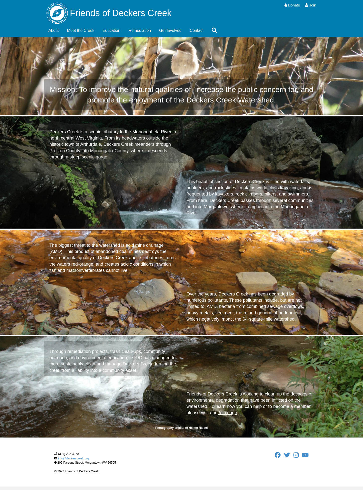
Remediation (139, 34)
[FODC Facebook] (279, 459)
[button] (215, 34)
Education (111, 34)
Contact (196, 34)
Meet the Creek (80, 34)
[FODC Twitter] (288, 459)
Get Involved (170, 34)
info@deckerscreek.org (73, 461)
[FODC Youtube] (305, 459)
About (53, 34)
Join (310, 5)
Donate (292, 5)
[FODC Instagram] (297, 459)
